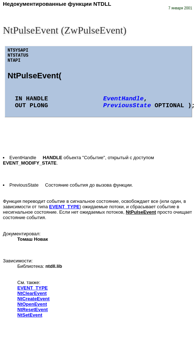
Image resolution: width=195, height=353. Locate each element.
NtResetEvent (32, 309)
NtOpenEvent (32, 304)
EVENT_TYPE (64, 206)
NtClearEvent (32, 293)
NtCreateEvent (33, 298)
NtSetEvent (29, 315)
